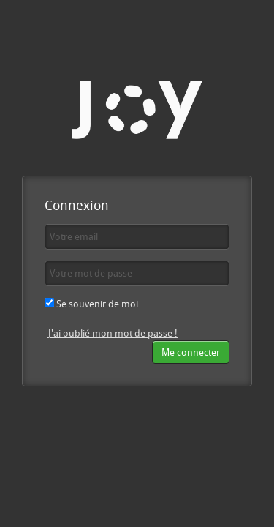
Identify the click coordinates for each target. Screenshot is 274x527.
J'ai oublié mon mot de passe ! (113, 333)
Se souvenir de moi (91, 303)
